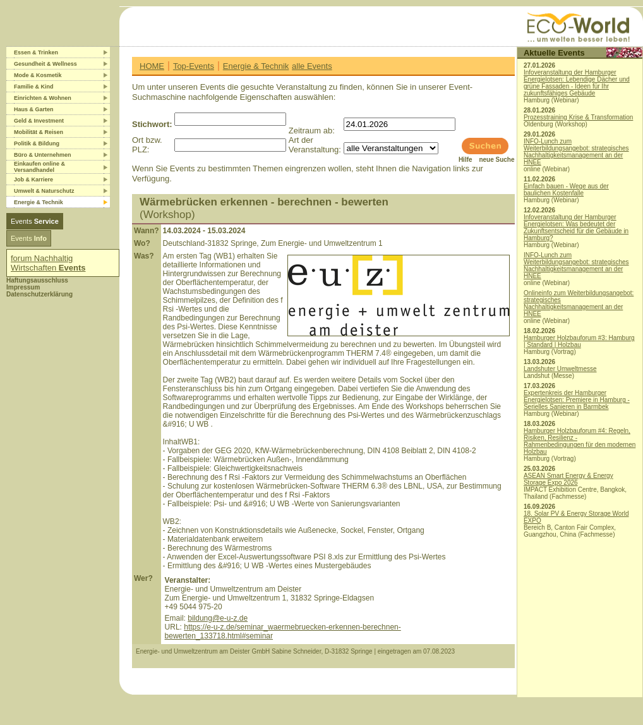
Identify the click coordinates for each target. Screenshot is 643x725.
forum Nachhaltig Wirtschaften (48, 262)
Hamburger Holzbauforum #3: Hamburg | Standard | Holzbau (579, 341)
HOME (152, 66)
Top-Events (193, 66)
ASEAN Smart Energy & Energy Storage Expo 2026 (568, 479)
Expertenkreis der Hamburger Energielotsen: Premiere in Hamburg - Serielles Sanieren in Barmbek (577, 399)
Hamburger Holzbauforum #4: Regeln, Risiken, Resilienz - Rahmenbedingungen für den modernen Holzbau (579, 441)
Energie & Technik (256, 66)
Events (35, 221)
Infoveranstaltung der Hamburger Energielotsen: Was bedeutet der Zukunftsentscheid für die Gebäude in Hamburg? (576, 227)
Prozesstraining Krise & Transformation (578, 117)
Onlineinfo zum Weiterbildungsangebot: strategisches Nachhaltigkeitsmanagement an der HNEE (579, 303)
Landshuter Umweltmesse (560, 368)
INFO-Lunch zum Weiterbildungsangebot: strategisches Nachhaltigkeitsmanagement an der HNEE (576, 152)
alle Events (312, 66)
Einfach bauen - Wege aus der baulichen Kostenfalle (566, 190)
